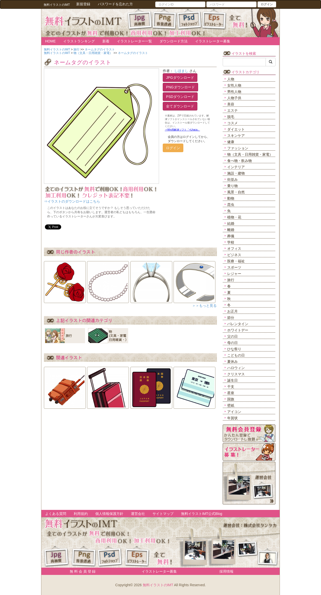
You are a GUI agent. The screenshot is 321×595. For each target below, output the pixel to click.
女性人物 (234, 85)
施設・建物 (236, 173)
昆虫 (230, 205)
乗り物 (232, 186)
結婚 (230, 223)
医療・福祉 (236, 261)
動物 (230, 198)
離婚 (230, 230)
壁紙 (230, 405)
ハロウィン (236, 368)
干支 (230, 387)
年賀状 (232, 418)
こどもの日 (236, 355)
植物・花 (234, 217)
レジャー (234, 274)
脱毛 (230, 117)
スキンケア (236, 136)
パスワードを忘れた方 (115, 4)
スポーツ (234, 267)
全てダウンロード (180, 106)
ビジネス (234, 255)
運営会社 (138, 514)
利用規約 (81, 514)
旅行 (230, 280)
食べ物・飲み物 (239, 161)
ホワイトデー (237, 330)
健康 (230, 142)
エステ (232, 110)
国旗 (230, 399)
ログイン (267, 4)
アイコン (234, 412)
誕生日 (232, 380)
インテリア (236, 167)
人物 (230, 79)
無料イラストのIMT (158, 585)
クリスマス (236, 374)
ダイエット (236, 129)
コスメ (232, 123)
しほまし (181, 71)
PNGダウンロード (180, 87)
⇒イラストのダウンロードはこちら (72, 201)
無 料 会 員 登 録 (81, 571)
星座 (230, 393)
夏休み (232, 362)
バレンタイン (237, 324)
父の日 (232, 336)
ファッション (237, 148)
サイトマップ (163, 514)
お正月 (232, 311)
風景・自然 (236, 192)
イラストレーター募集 (212, 41)
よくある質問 (55, 514)
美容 (230, 104)
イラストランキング (79, 41)
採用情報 (226, 571)
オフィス (234, 249)
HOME (50, 41)
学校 (230, 242)
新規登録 (83, 4)
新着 (105, 41)
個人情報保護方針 (109, 514)
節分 (230, 318)
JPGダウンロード (180, 78)
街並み (232, 179)
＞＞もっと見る (204, 306)
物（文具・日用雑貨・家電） (250, 154)
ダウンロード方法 (173, 41)
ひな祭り (234, 349)
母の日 (232, 343)
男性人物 (234, 92)
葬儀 (230, 236)
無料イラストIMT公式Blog (201, 514)
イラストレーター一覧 (134, 41)
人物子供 (234, 98)
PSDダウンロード (180, 97)
